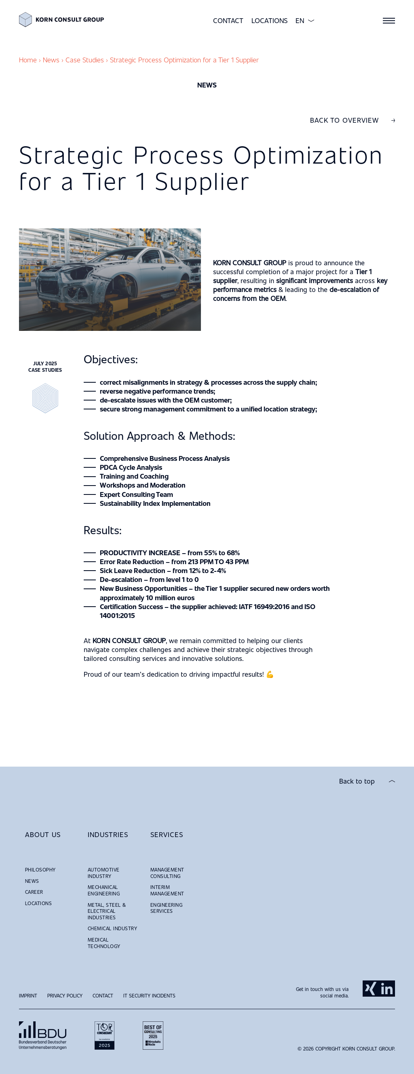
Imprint (28, 995)
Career (34, 892)
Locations (269, 20)
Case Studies (84, 59)
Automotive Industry (104, 872)
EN (300, 20)
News (51, 59)
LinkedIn (387, 988)
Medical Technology (104, 942)
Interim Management (167, 890)
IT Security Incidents (149, 995)
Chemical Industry (112, 928)
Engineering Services (166, 907)
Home (28, 59)
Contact (228, 20)
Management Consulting (167, 872)
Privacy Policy (64, 995)
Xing (371, 988)
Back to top (357, 781)
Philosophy (40, 869)
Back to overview (344, 120)
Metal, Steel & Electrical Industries (107, 911)
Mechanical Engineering (104, 890)
